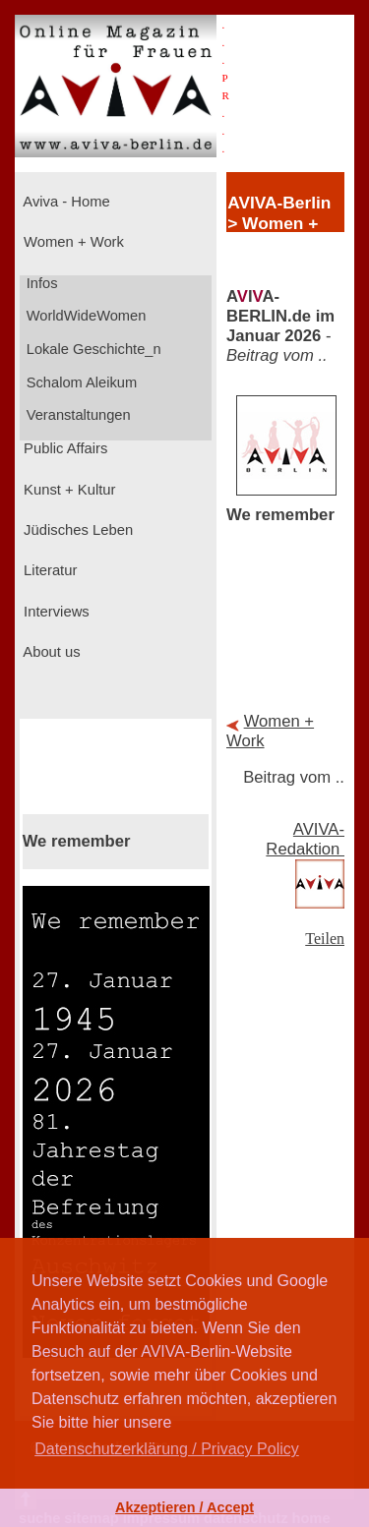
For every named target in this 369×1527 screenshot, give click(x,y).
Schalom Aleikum (80, 382)
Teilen (324, 938)
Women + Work (72, 242)
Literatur (48, 570)
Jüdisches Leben (76, 530)
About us (50, 652)
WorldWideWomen (85, 315)
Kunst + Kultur (67, 490)
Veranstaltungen (77, 415)
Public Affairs (63, 448)
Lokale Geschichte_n (92, 349)
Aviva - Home (65, 201)
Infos (40, 283)
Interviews (55, 611)
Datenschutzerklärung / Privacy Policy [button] (166, 1448)
